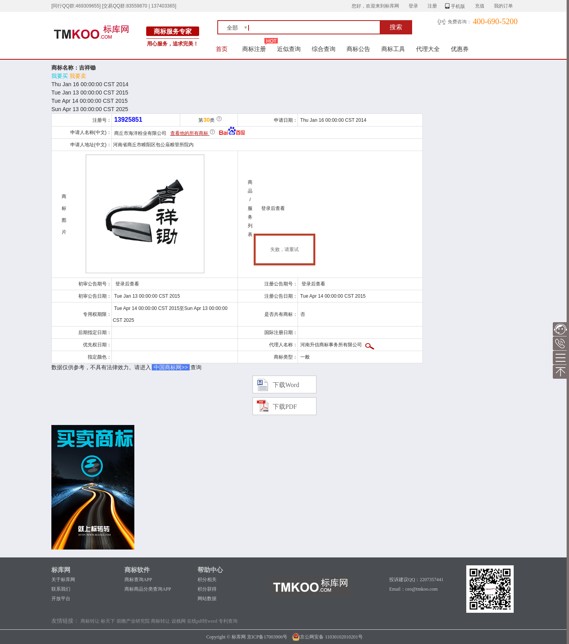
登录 (413, 6)
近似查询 (289, 48)
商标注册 (254, 48)
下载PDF (285, 406)
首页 (222, 48)
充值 (479, 6)
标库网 (60, 570)
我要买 (59, 76)
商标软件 (137, 570)
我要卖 (78, 76)
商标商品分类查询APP (147, 589)
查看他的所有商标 (189, 133)
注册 (432, 6)
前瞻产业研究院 (133, 621)
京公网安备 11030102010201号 (327, 637)
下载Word (286, 384)
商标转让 (90, 621)
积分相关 (207, 579)
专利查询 (228, 621)
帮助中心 (210, 570)
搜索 (396, 27)
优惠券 (460, 48)
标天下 (108, 621)
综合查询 (323, 48)
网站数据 (207, 598)
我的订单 (503, 6)
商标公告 (358, 48)
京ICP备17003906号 (267, 637)
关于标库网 (63, 579)
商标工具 (393, 48)
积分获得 (207, 589)
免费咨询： (459, 22)
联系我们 (60, 589)
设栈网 (178, 621)
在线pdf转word (202, 621)
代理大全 (428, 48)
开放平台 (60, 598)
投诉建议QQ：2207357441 (416, 579)
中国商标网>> (171, 367)
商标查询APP (138, 579)
